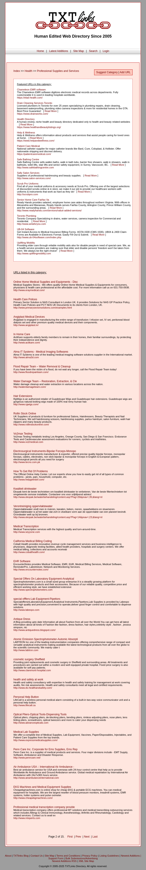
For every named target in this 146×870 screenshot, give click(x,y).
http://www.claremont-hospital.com (32, 670)
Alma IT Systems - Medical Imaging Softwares (40, 351)
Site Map (78, 51)
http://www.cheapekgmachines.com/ (33, 798)
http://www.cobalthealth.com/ (29, 552)
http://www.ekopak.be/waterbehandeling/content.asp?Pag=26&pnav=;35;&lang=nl (57, 497)
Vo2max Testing (22, 433)
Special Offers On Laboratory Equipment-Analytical (43, 578)
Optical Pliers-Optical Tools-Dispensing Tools (40, 714)
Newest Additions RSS (64, 861)
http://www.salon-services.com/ (34, 178)
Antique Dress (21, 619)
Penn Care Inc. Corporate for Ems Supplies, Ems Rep (45, 749)
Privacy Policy (89, 855)
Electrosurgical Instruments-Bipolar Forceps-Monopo (44, 451)
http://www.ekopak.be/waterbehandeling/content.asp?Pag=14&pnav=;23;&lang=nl (57, 517)
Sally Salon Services (28, 172)
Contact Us (36, 855)
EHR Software (21, 561)
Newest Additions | (131, 855)
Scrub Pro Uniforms (27, 183)
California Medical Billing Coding (32, 541)
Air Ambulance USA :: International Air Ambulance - (43, 766)
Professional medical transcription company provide (44, 807)
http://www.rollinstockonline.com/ (31, 424)
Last (95, 836)
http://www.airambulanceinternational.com (36, 777)
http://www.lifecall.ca (24, 705)
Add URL (125, 72)
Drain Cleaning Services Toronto (34, 103)
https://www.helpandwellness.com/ (36, 140)
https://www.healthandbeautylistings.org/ (39, 127)
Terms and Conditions (68, 855)
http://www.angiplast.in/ (26, 325)
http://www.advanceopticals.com (31, 722)
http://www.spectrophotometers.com (33, 589)
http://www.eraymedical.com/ (29, 290)
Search (93, 51)
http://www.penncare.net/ (26, 757)
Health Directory (26, 119)
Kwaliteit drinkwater (24, 488)
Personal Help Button (26, 697)
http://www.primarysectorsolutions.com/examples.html (42, 307)
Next (87, 836)
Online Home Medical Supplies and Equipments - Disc (45, 281)
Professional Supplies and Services (58, 71)
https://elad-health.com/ (29, 97)
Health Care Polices (25, 299)
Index (16, 71)
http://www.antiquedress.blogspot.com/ (34, 630)
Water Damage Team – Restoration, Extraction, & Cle (45, 381)
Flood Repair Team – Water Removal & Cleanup (42, 366)
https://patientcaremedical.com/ (34, 154)
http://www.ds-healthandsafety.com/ (32, 687)
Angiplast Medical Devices (29, 316)
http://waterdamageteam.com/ (29, 387)
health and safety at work (28, 679)
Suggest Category (107, 72)
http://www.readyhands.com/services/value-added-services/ (49, 210)
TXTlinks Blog (21, 855)
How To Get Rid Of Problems (30, 471)
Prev (78, 836)
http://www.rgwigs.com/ (25, 404)
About (8, 855)
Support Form (55, 858)
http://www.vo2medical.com (28, 442)
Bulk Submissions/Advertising (81, 858)
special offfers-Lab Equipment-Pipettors (36, 598)
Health (28, 71)
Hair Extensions (22, 396)
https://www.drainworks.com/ (32, 113)
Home (40, 51)
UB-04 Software (25, 229)
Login (106, 51)
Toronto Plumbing (26, 215)
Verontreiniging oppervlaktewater (33, 506)
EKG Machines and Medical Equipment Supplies (42, 787)
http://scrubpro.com (27, 194)
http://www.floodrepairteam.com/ (31, 372)
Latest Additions (58, 51)
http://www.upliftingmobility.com (34, 253)
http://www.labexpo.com (26, 610)
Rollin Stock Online (24, 413)
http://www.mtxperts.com (26, 818)
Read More (50, 111)
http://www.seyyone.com (26, 532)
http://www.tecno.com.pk (26, 462)
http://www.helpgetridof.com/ (28, 479)
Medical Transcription (26, 526)
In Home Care (21, 334)
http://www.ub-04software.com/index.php (39, 237)
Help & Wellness (26, 132)
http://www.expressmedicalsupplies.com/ (35, 740)
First (69, 836)
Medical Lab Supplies (26, 731)
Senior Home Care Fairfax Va (33, 199)
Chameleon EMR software (31, 89)
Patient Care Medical (28, 146)
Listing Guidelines (109, 855)
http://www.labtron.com (25, 650)
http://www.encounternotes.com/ (31, 569)
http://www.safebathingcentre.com (35, 167)
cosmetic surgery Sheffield (29, 659)
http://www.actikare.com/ (26, 342)
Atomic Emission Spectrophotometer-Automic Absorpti (45, 639)
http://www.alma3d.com (26, 357)
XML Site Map (86, 861)
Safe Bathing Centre (28, 159)
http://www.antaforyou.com (31, 224)
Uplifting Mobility (26, 242)
